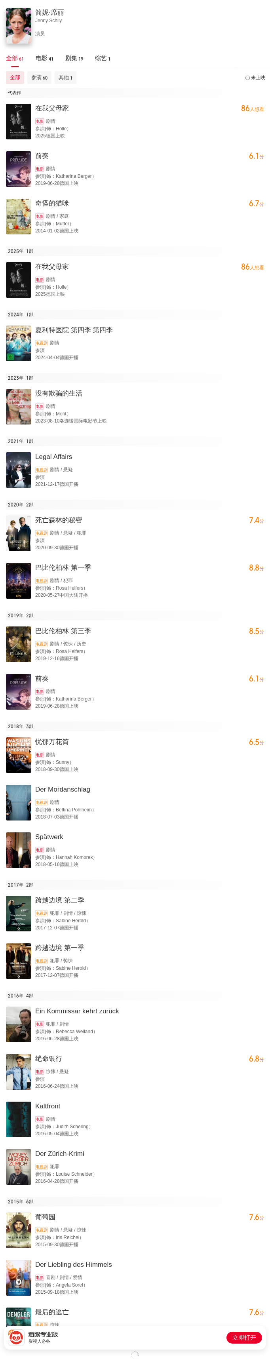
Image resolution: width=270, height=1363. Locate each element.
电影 (40, 121)
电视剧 (42, 343)
